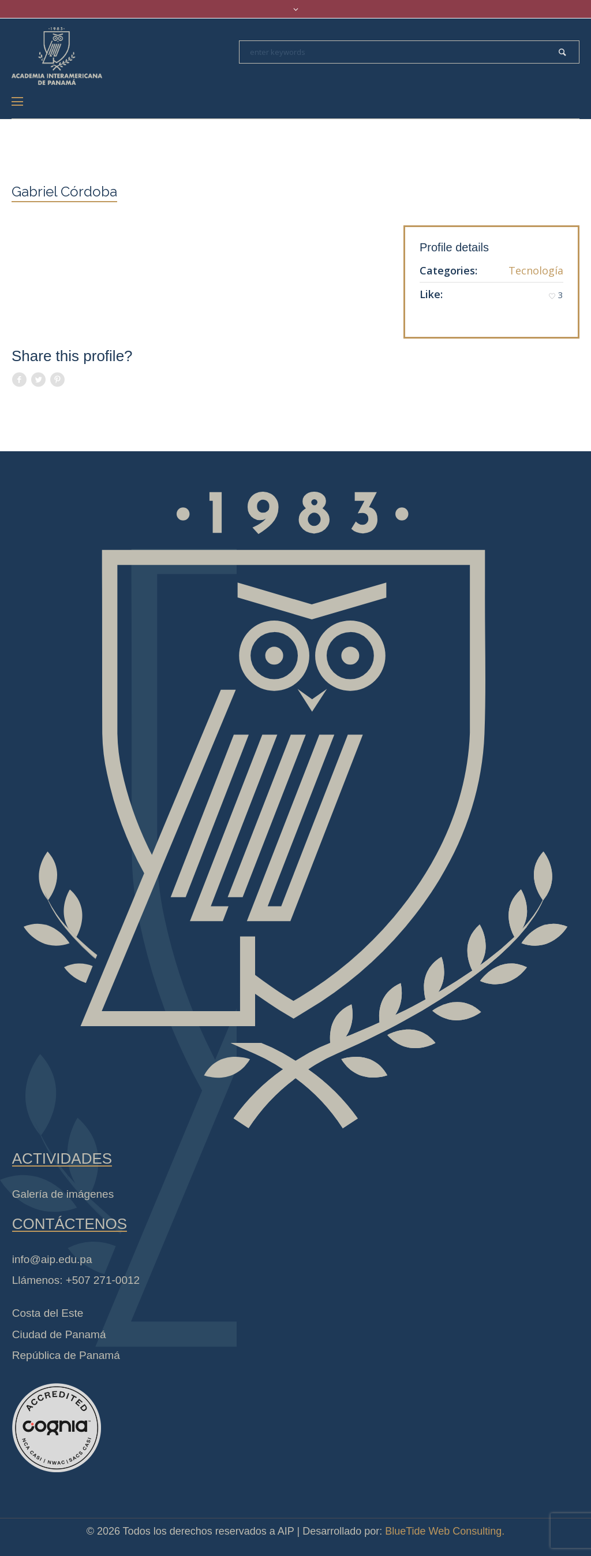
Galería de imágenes (63, 1194)
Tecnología (535, 270)
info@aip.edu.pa (52, 1259)
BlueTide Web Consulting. (444, 1531)
